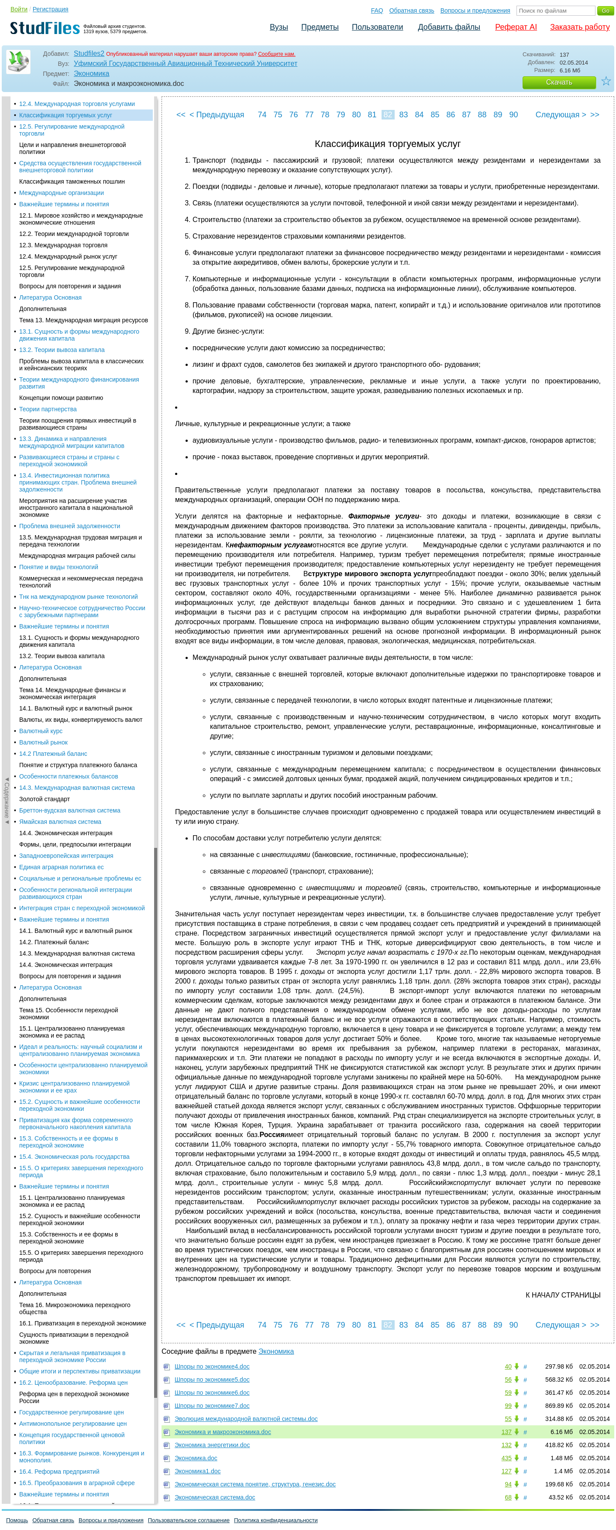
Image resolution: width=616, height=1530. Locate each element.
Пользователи (377, 27)
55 (508, 1418)
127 (507, 1471)
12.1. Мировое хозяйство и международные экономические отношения (81, 219)
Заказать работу (580, 27)
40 (508, 1366)
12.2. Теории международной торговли (74, 233)
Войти (19, 9)
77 (309, 114)
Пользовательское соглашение (189, 1520)
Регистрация (51, 9)
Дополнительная (42, 308)
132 (507, 1444)
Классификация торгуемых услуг (65, 115)
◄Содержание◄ (6, 249)
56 (508, 1379)
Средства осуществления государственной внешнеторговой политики (80, 167)
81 (372, 114)
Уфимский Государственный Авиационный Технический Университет (185, 63)
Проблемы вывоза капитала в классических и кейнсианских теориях (81, 365)
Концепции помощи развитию (61, 397)
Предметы (320, 27)
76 (293, 114)
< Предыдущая (216, 114)
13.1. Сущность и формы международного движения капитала (79, 335)
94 (508, 1484)
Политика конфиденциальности (276, 1520)
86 (450, 114)
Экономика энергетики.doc (212, 1444)
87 (466, 114)
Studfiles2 (89, 53)
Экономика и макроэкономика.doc (223, 1431)
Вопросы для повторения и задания (70, 286)
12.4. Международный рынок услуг (68, 256)
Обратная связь (411, 10)
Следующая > (561, 114)
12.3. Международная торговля (63, 245)
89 (497, 114)
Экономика (92, 73)
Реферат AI (516, 27)
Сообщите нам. (277, 54)
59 (508, 1392)
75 (277, 114)
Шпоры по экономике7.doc (212, 1405)
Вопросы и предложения (475, 10)
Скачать (559, 82)
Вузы (279, 27)
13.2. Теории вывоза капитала (62, 349)
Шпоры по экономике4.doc (212, 1366)
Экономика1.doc (198, 1471)
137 (507, 1431)
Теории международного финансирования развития (79, 383)
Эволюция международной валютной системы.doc (246, 1418)
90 (513, 114)
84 (419, 114)
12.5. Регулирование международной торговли (71, 130)
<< (181, 114)
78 (324, 114)
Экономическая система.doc (215, 1497)
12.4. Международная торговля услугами (77, 103)
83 (403, 114)
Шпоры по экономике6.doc (212, 1392)
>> (594, 114)
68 (508, 1497)
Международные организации (61, 192)
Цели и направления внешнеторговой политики (72, 148)
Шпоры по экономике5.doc (212, 1379)
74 (262, 114)
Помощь (17, 1520)
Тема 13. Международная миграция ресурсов (83, 320)
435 (507, 1458)
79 (340, 114)
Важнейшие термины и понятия (64, 204)
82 (387, 114)
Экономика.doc (196, 1458)
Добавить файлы (449, 27)
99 (508, 1405)
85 (434, 114)
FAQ (377, 10)
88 (482, 114)
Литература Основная (50, 297)
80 (356, 114)
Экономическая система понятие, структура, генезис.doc (255, 1484)
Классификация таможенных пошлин (72, 181)
